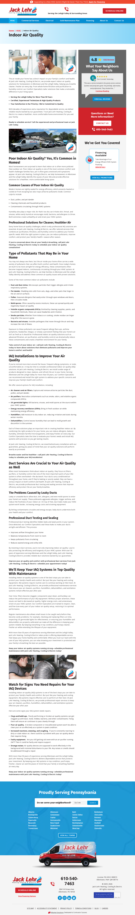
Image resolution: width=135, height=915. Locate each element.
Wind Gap (76, 827)
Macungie (98, 820)
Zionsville (98, 827)
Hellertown (77, 820)
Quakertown (55, 825)
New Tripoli (55, 822)
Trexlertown (33, 827)
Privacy (116, 896)
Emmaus (98, 817)
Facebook (60, 897)
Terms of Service (108, 895)
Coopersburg (33, 817)
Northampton (78, 822)
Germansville (55, 820)
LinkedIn (69, 897)
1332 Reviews (108, 59)
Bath (74, 812)
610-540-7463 (70, 9)
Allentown (54, 812)
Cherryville (98, 814)
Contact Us (102, 123)
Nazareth (32, 822)
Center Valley (78, 814)
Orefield (97, 822)
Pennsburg (32, 825)
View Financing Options (27, 895)
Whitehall (54, 827)
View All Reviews (102, 99)
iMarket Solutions (57, 912)
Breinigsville (33, 814)
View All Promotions (102, 177)
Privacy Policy (102, 895)
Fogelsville (32, 820)
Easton (75, 817)
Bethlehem (99, 812)
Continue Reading (102, 91)
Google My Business (74, 897)
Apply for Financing (97, 2)
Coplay (53, 817)
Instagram (64, 897)
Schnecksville (77, 825)
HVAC (18, 30)
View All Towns (67, 834)
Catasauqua (55, 814)
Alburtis (31, 812)
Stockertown (99, 825)
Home (11, 30)
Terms (119, 896)
